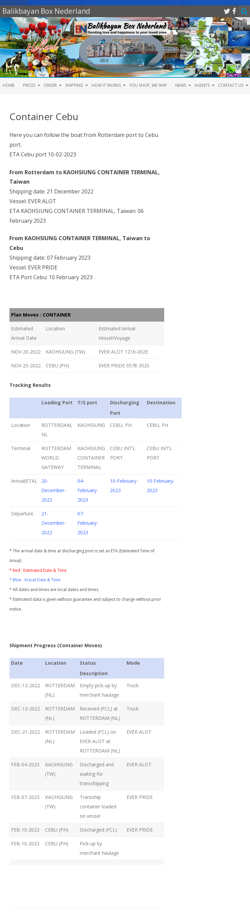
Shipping (74, 85)
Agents (202, 85)
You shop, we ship (148, 85)
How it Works (106, 85)
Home (8, 85)
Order (50, 85)
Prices (29, 85)
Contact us (230, 85)
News (180, 85)
